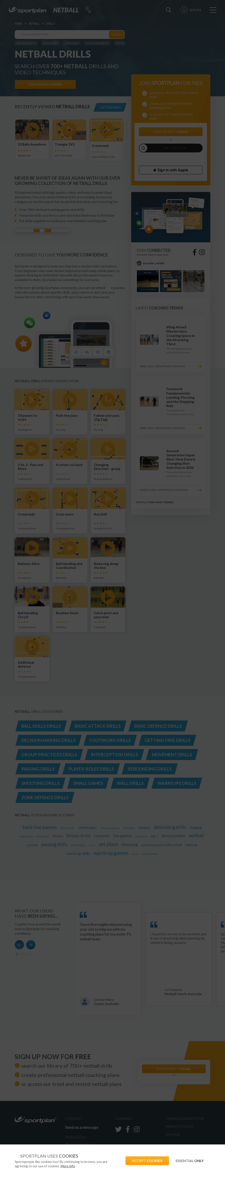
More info (67, 1166)
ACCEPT (147, 1161)
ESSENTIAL (190, 1161)
